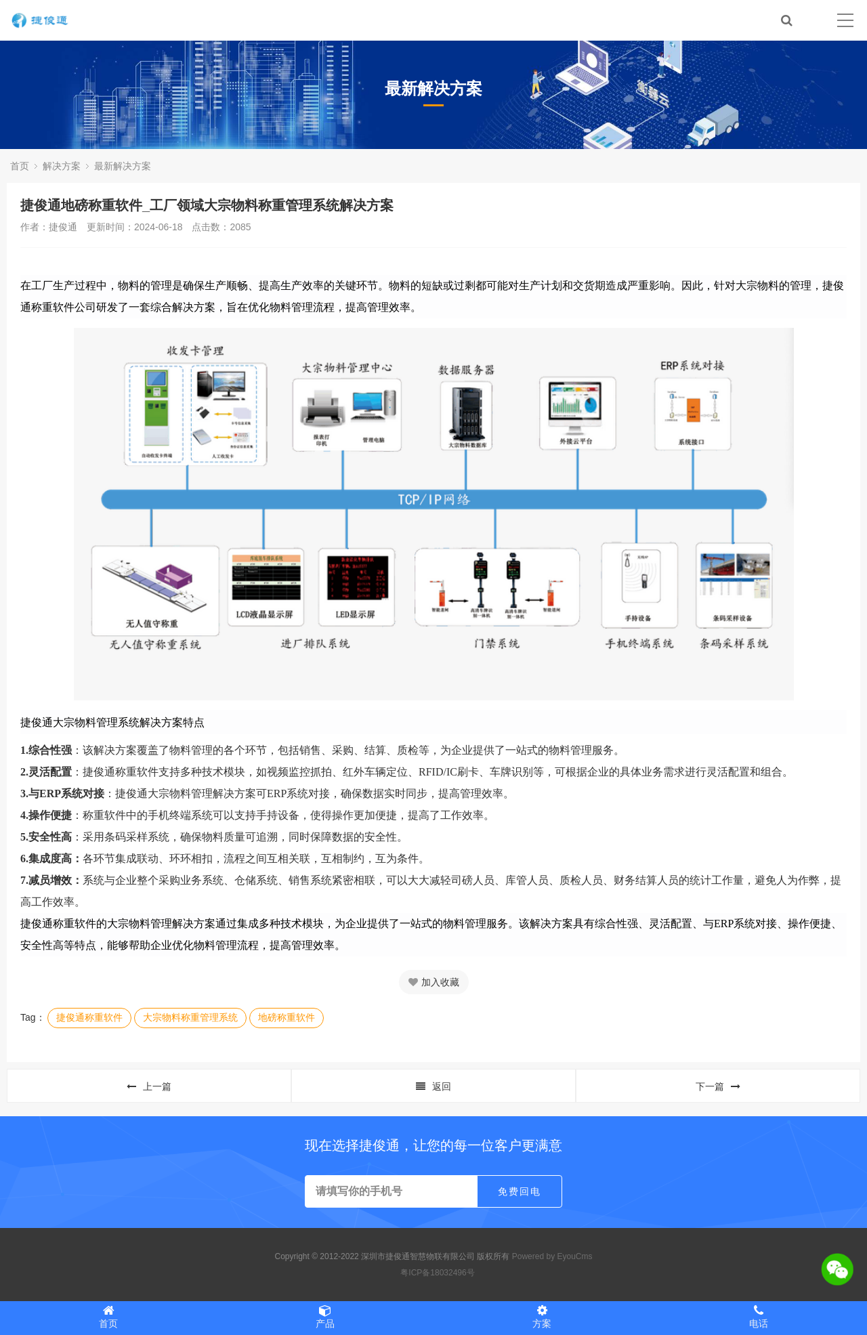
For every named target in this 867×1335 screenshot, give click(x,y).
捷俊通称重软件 (89, 1017)
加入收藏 (433, 982)
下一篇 (718, 1086)
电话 (758, 1317)
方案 (542, 1317)
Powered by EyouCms (550, 1256)
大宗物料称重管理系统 (190, 1017)
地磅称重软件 (286, 1017)
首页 (19, 166)
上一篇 (149, 1086)
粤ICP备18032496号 (437, 1272)
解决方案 (62, 166)
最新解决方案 (122, 166)
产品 (325, 1317)
